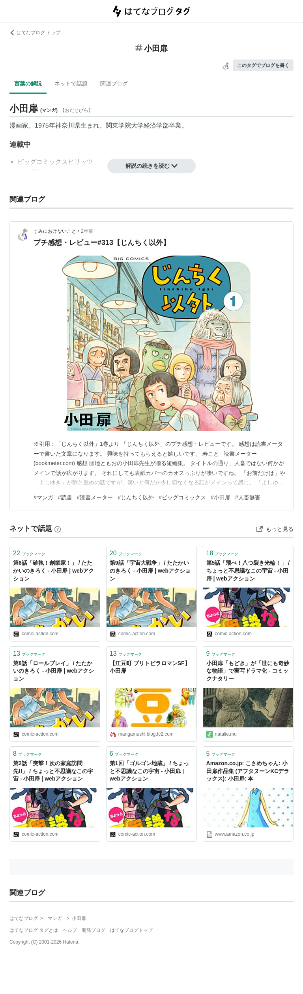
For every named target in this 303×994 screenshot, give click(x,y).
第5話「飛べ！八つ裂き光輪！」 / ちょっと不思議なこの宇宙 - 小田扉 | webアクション (248, 570)
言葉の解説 (28, 83)
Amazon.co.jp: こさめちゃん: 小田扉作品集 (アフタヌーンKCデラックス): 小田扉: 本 (248, 771)
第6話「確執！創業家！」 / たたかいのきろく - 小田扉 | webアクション (53, 570)
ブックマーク (29, 553)
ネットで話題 (71, 83)
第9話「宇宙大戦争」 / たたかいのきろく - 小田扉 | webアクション (150, 570)
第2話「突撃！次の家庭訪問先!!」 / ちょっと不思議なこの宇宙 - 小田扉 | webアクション (53, 771)
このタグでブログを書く (263, 65)
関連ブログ (114, 83)
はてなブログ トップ (34, 32)
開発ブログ (93, 930)
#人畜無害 (247, 497)
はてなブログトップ (131, 930)
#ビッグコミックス (182, 497)
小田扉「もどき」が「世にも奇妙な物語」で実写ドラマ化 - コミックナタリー (247, 671)
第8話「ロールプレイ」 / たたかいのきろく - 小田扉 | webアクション (53, 671)
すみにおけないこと (55, 231)
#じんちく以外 (136, 497)
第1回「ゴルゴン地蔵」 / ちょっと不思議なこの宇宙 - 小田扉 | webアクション (149, 771)
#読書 (65, 497)
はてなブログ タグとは (33, 930)
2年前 (87, 231)
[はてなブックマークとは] (57, 528)
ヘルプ (70, 930)
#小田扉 (220, 497)
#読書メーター (95, 497)
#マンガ (43, 497)
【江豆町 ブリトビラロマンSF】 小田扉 (150, 667)
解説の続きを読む (151, 166)
